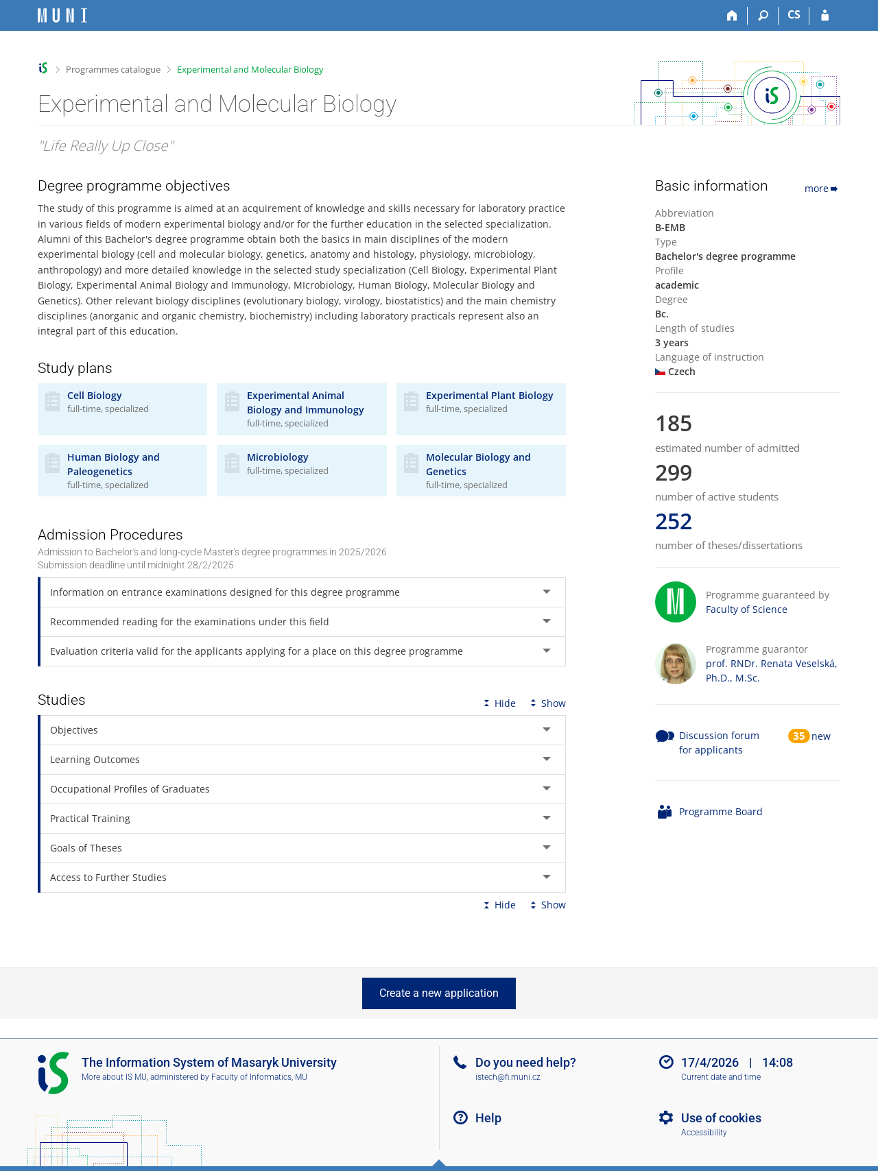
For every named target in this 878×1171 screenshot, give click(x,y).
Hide (498, 703)
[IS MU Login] (824, 16)
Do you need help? (525, 1062)
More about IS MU (114, 1077)
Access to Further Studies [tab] (108, 877)
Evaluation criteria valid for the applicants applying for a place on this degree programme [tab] (256, 650)
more (822, 188)
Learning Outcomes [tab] (95, 759)
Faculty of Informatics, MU (259, 1077)
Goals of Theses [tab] (86, 847)
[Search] (763, 16)
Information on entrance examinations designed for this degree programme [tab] (225, 592)
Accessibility (704, 1132)
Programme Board (721, 811)
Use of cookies (721, 1118)
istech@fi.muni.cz (508, 1077)
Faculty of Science (746, 609)
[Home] (732, 16)
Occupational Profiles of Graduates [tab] (130, 788)
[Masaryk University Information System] (62, 15)
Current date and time (721, 1077)
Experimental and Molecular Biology (250, 69)
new (821, 736)
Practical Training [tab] (90, 818)
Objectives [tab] (74, 729)
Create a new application (439, 993)
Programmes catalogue (113, 69)
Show (546, 703)
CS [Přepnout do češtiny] (793, 14)
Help (488, 1118)
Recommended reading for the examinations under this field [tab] (189, 621)
